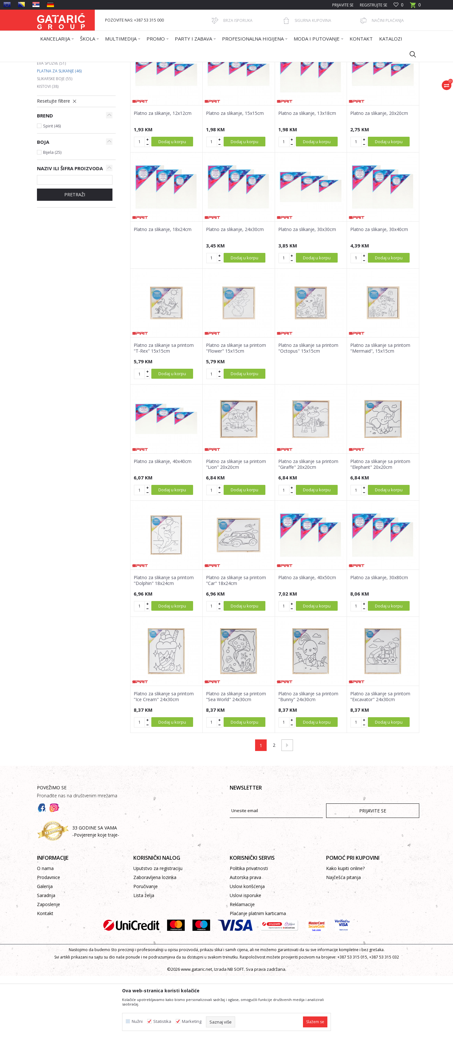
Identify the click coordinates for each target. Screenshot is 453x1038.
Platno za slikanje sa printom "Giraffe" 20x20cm (308, 526)
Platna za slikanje (59, 133)
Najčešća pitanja (343, 939)
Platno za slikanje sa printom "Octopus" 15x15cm (308, 410)
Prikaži (328, 89)
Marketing (191, 1021)
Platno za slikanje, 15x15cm (235, 175)
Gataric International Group (62, 66)
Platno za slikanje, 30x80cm (379, 640)
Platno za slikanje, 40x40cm (162, 523)
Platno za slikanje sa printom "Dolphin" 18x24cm (164, 642)
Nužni (137, 1021)
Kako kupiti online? (345, 930)
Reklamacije (242, 966)
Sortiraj (259, 89)
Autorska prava (245, 939)
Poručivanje (145, 948)
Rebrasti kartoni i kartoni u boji (74, 117)
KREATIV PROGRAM (146, 66)
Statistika (162, 1021)
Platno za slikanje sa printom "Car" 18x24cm (236, 642)
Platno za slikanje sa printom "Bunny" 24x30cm (308, 759)
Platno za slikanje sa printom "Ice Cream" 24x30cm (164, 759)
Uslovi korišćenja (247, 948)
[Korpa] (415, 7)
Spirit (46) (52, 188)
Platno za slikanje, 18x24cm (162, 291)
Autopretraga (230, 89)
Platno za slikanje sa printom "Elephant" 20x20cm (380, 526)
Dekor (119, 66)
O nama (45, 930)
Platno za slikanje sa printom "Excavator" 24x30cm (380, 759)
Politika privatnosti (249, 930)
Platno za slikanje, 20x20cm (379, 175)
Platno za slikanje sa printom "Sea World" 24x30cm (236, 759)
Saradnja (46, 957)
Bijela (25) (52, 214)
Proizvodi (100, 66)
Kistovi (47, 148)
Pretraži (74, 257)
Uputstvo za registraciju (157, 930)
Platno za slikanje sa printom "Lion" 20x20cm (236, 526)
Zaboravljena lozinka (154, 939)
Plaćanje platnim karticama (258, 975)
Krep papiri (51, 110)
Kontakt (45, 975)
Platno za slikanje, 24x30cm (235, 291)
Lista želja (143, 957)
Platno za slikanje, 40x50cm (307, 640)
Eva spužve (51, 125)
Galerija (45, 948)
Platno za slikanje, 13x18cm (307, 175)
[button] (409, 54)
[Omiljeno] (399, 5)
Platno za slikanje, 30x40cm (379, 291)
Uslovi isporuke (245, 957)
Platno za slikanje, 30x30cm (307, 291)
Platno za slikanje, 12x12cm (162, 175)
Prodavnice (48, 939)
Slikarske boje (54, 141)
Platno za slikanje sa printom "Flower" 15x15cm (236, 410)
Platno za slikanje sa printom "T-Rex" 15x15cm (164, 410)
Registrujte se (373, 5)
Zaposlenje (48, 966)
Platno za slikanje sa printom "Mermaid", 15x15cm (380, 410)
